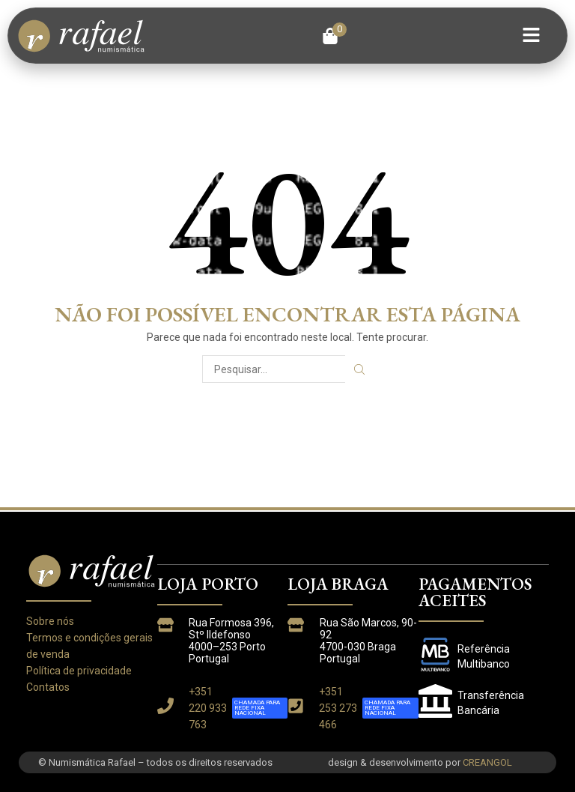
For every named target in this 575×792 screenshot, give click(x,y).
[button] (334, 36)
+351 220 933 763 (208, 708)
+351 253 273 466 (338, 708)
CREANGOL (487, 762)
